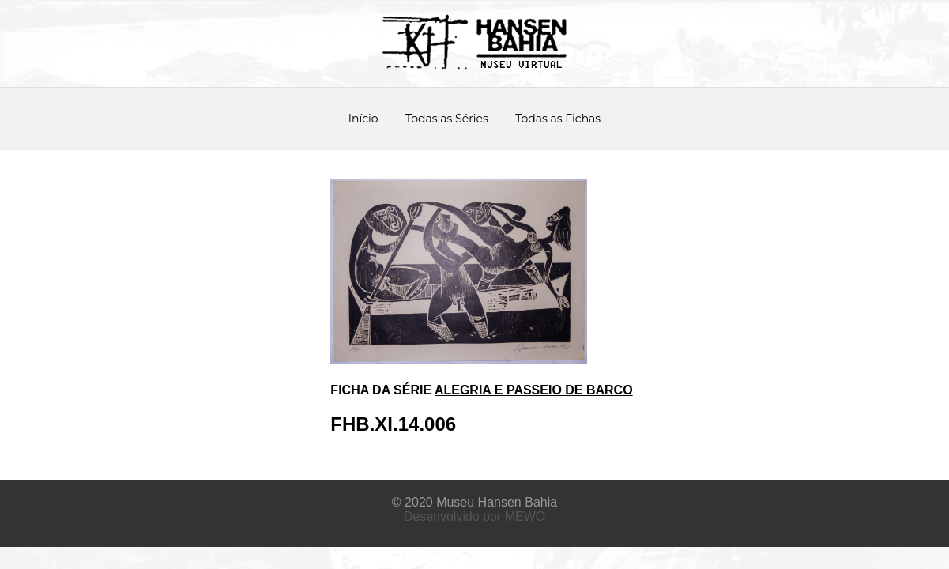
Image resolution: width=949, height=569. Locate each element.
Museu (455, 502)
